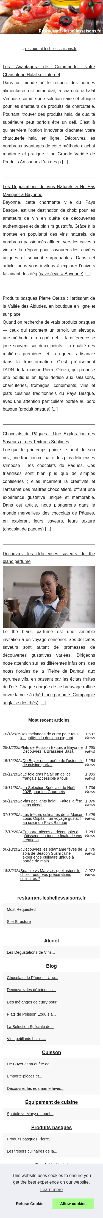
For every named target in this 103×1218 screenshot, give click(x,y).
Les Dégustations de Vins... (31, 952)
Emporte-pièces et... (24, 1076)
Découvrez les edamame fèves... (36, 1088)
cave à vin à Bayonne (61, 273)
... (65, 162)
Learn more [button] (51, 1189)
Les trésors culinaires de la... (32, 1151)
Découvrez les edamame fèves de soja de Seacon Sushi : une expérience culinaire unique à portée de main (52, 855)
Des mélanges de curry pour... (33, 1002)
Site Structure (19, 921)
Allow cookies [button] (73, 1203)
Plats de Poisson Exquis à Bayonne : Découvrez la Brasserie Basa (51, 750)
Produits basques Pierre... (29, 1139)
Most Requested (21, 909)
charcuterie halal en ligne (31, 138)
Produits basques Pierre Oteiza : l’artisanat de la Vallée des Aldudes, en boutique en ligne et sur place (49, 306)
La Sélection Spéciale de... (30, 1026)
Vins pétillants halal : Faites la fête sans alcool (52, 803)
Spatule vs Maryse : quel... (30, 1114)
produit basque (34, 409)
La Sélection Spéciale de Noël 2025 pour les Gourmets (49, 790)
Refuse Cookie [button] (29, 1203)
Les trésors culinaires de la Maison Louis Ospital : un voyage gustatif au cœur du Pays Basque (53, 818)
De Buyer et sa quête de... (30, 1064)
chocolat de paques (23, 529)
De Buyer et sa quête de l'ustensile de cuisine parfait (53, 763)
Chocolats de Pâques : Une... (32, 977)
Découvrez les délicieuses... (31, 990)
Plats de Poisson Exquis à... (31, 1014)
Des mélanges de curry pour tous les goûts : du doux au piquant (49, 736)
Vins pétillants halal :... (26, 1038)
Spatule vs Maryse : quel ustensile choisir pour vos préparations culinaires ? (50, 875)
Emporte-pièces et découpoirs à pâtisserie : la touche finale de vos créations (52, 836)
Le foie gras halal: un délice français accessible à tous (47, 776)
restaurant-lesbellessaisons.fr (50, 48)
